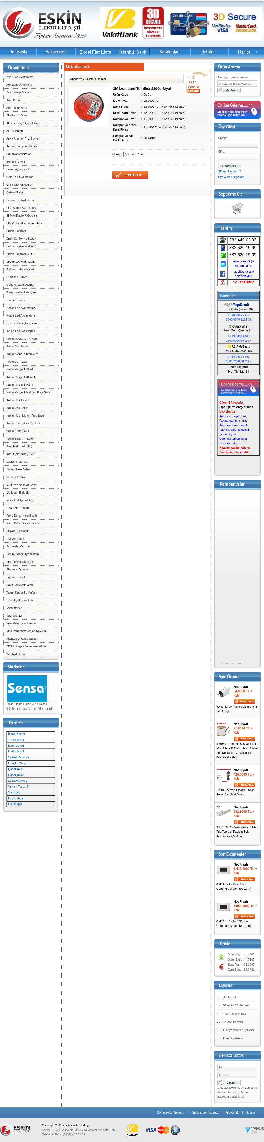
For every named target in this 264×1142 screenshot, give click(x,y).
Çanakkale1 (16, 769)
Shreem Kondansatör (20, 561)
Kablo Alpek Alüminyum (21, 338)
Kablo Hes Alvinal (17, 400)
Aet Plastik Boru (16, 107)
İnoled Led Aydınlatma (20, 330)
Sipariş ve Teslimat (205, 1112)
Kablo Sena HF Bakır (20, 438)
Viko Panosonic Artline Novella (26, 631)
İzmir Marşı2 (16, 751)
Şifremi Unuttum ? (229, 171)
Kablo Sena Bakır (17, 430)
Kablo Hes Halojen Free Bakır (25, 415)
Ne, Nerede (230, 997)
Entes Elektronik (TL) (20, 254)
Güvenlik (232, 1112)
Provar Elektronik (17, 531)
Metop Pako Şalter (18, 469)
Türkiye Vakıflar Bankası (238, 1030)
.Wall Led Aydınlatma (20, 77)
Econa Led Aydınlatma (20, 200)
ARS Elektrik (14, 130)
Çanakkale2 (16, 774)
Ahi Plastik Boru (16, 115)
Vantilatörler (14, 607)
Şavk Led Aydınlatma (20, 584)
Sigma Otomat (15, 577)
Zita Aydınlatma (16, 654)
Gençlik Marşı (17, 763)
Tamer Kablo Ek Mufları (21, 592)
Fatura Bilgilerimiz (234, 1013)
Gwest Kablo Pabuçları (21, 292)
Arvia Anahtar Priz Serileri (22, 138)
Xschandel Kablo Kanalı (21, 638)
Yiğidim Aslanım (18, 757)
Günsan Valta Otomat (20, 284)
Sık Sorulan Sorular (170, 1112)
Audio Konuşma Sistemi (21, 146)
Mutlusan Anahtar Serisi (21, 484)
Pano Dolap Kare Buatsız (22, 523)
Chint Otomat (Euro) (19, 184)
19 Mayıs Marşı (18, 780)
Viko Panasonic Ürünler (21, 623)
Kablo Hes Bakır (16, 407)
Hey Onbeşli (16, 798)
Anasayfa (76, 78)
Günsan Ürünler (16, 277)
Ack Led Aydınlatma (19, 84)
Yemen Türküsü (18, 786)
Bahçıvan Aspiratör (18, 153)
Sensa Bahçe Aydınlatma (22, 554)
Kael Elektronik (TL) (19, 446)
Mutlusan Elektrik (17, 492)
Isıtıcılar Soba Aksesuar (21, 323)
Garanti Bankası (233, 1021)
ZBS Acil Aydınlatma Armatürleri (26, 646)
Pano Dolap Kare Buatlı (21, 515)
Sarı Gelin (14, 792)
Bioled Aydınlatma (18, 169)
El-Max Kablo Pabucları (21, 215)
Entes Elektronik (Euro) (21, 246)
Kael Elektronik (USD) (20, 454)
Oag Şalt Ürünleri (17, 507)
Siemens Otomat (17, 569)
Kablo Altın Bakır (17, 346)
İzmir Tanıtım (16, 734)
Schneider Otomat (18, 546)
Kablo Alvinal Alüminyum (22, 354)
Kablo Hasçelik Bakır (19, 384)
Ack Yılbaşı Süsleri (18, 92)
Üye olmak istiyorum (231, 177)
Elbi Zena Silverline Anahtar (24, 223)
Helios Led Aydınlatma (20, 307)
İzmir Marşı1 (16, 745)
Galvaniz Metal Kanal (20, 269)
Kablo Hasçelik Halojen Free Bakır (28, 392)
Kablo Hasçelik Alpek (20, 369)
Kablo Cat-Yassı (16, 361)
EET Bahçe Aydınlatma (21, 207)
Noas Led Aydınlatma (20, 500)
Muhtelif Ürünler (16, 477)
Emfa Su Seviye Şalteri (21, 238)
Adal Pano (13, 100)
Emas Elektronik (16, 230)
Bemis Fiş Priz (15, 161)
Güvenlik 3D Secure (236, 1005)
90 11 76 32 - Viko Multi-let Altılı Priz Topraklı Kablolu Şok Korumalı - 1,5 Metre (236, 831)
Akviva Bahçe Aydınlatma (22, 123)
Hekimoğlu (15, 804)
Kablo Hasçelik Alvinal (20, 377)
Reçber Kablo (15, 538)
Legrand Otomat (17, 461)
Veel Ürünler (14, 615)
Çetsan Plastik (15, 192)
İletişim (251, 1112)
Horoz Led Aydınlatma (20, 315)
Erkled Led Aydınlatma (20, 261)
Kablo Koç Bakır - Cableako (24, 423)
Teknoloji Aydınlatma (19, 600)
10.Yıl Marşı (16, 739)
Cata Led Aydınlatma (19, 177)
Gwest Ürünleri (16, 300)
